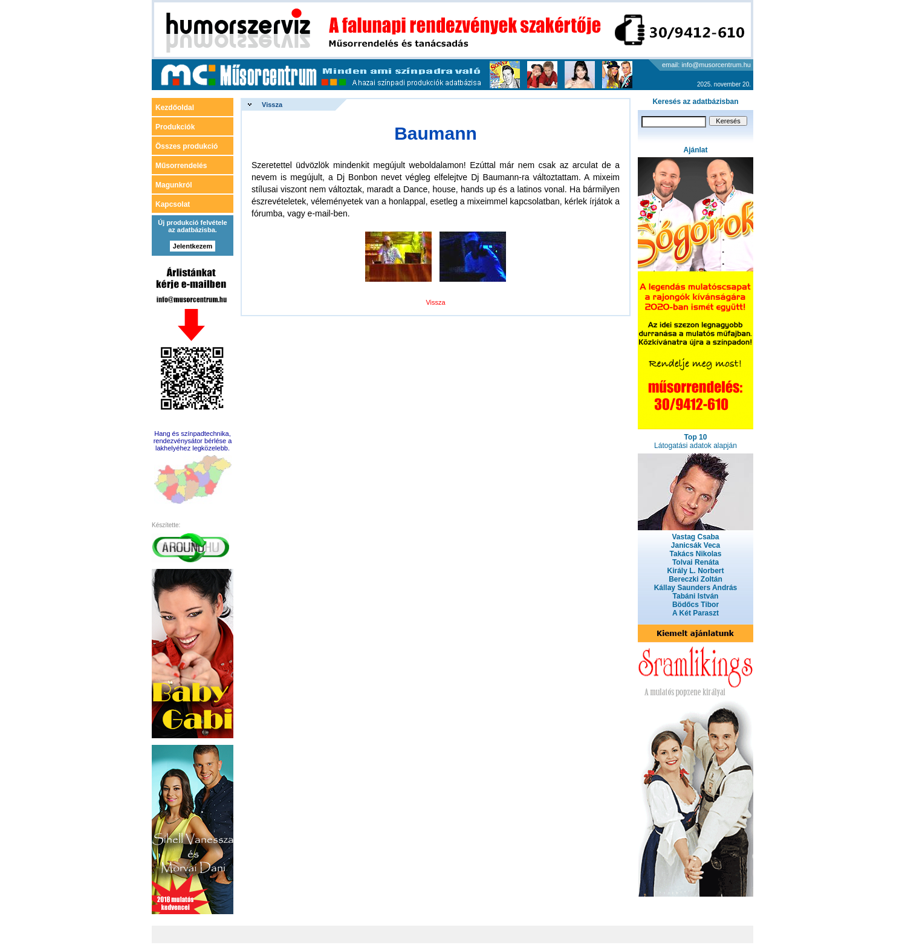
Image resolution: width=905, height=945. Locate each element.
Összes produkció (186, 146)
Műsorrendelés (181, 165)
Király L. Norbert (695, 571)
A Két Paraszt (695, 613)
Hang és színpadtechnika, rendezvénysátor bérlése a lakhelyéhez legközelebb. (193, 441)
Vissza (272, 104)
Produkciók (175, 127)
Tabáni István (696, 596)
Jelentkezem (192, 246)
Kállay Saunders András (696, 587)
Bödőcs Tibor (695, 604)
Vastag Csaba (695, 537)
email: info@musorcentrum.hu (706, 64)
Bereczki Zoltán (695, 579)
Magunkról (173, 185)
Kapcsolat (172, 204)
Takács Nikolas (696, 554)
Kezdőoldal (174, 107)
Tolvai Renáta (695, 562)
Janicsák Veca (695, 545)
